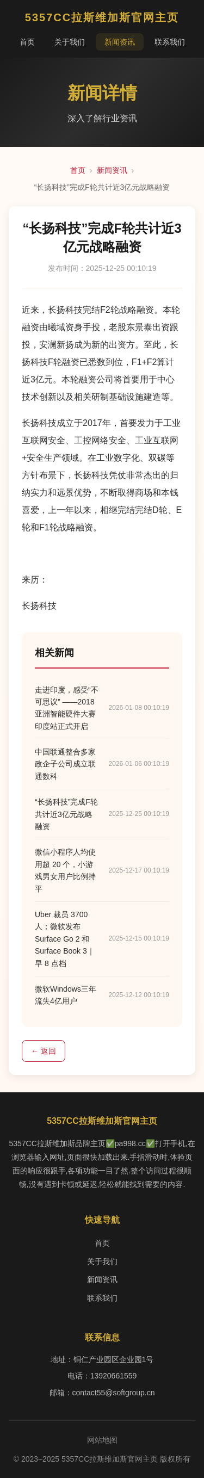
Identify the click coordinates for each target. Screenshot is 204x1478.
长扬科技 (39, 605)
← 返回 (43, 1051)
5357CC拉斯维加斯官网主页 (102, 17)
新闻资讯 (119, 42)
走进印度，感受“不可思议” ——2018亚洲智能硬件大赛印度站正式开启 (66, 708)
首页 (27, 42)
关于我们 (69, 42)
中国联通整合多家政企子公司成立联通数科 (65, 764)
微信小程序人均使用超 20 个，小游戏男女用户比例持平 (65, 870)
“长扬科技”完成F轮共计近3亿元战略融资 (66, 814)
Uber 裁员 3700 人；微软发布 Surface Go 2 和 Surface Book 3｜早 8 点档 (65, 939)
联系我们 (169, 42)
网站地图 (102, 1440)
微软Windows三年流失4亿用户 (65, 995)
